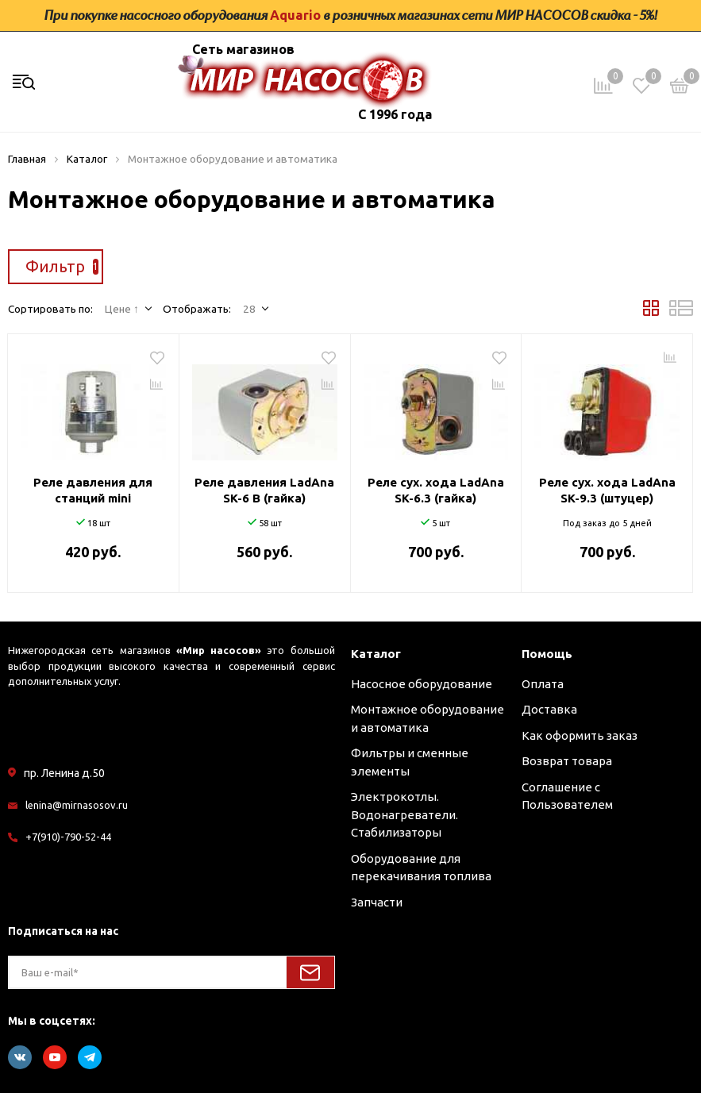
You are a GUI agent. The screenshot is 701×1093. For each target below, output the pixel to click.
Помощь (547, 653)
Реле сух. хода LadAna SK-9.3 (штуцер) (607, 490)
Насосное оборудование (421, 684)
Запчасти (376, 902)
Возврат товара (567, 761)
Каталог (376, 653)
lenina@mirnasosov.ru (76, 804)
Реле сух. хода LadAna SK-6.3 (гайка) (436, 490)
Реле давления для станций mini (92, 490)
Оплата (543, 684)
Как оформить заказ (579, 735)
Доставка (549, 709)
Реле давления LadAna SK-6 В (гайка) (264, 490)
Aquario (295, 15)
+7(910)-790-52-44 (68, 836)
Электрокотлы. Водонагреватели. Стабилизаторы (404, 814)
